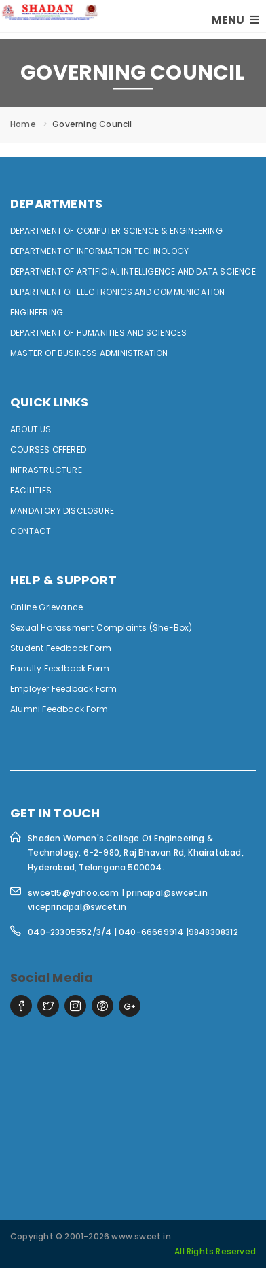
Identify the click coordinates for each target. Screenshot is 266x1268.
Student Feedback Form (60, 648)
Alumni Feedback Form (59, 709)
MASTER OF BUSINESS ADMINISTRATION (89, 353)
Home (23, 124)
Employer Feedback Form (63, 688)
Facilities (31, 490)
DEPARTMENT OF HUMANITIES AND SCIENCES (98, 332)
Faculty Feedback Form (59, 668)
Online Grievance (46, 607)
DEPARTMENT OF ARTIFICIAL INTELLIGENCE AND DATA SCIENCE (133, 271)
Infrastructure (46, 470)
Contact (30, 531)
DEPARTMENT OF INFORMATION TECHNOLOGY (99, 251)
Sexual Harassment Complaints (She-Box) (101, 627)
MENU (235, 20)
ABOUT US (31, 429)
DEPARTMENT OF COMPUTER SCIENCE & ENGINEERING (116, 230)
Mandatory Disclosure (62, 510)
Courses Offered (48, 449)
